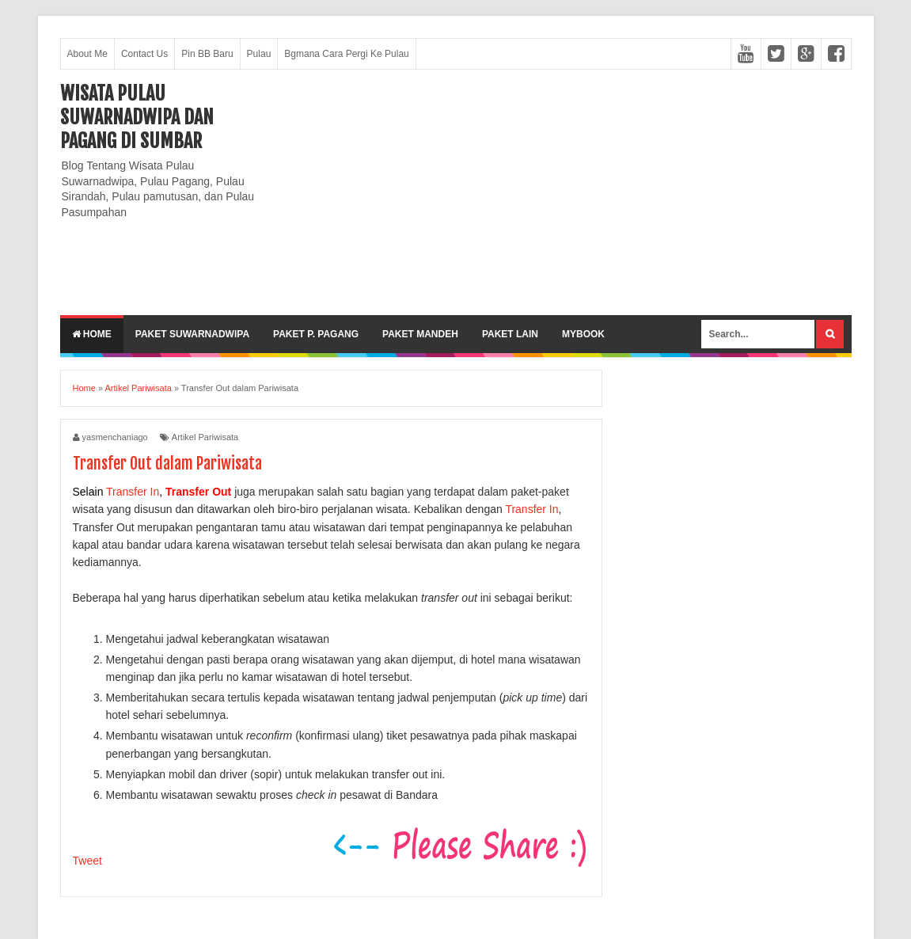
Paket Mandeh (420, 334)
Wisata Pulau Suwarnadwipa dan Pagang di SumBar (137, 117)
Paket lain (510, 334)
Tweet (87, 860)
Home (92, 334)
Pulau (259, 53)
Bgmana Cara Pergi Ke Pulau (346, 53)
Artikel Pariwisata (205, 437)
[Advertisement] (563, 192)
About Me (87, 53)
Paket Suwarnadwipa (192, 334)
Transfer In (132, 491)
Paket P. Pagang (316, 334)
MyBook (583, 334)
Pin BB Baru (207, 53)
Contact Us (144, 53)
